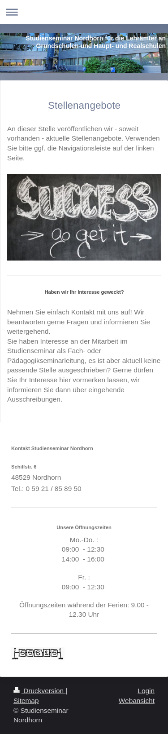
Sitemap (26, 700)
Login (146, 690)
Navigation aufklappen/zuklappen (84, 12)
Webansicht (137, 700)
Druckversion (39, 690)
